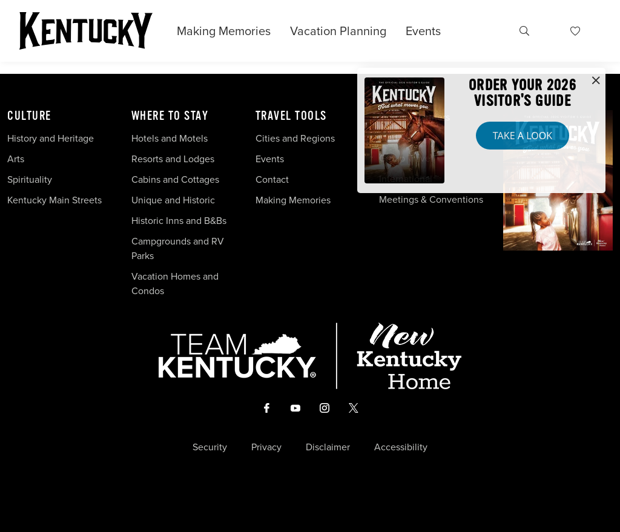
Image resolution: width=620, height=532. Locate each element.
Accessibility (400, 447)
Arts (15, 159)
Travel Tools (291, 116)
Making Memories (224, 30)
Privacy (266, 447)
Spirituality (30, 179)
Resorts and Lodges (172, 159)
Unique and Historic (173, 200)
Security (210, 447)
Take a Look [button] (522, 135)
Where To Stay (170, 116)
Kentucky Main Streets (54, 200)
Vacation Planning (338, 31)
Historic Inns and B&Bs (178, 221)
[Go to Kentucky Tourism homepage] (86, 31)
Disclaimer (328, 447)
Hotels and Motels (169, 138)
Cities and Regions (295, 138)
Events (423, 31)
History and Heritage (51, 138)
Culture (29, 116)
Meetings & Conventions (431, 199)
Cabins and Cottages (175, 179)
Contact (272, 179)
